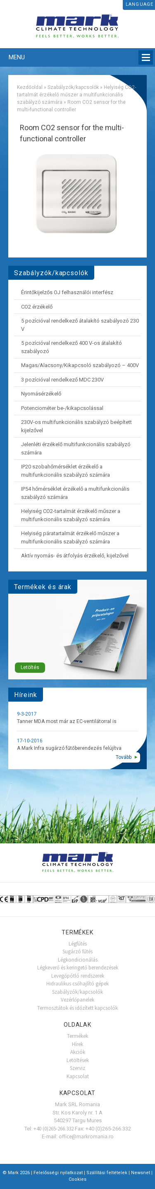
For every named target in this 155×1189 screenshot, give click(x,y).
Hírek (77, 1044)
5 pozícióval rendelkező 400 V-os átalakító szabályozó (71, 347)
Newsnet (140, 1172)
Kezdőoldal (30, 87)
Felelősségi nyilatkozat (58, 1172)
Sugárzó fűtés (77, 951)
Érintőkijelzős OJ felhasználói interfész (67, 292)
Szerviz (77, 1068)
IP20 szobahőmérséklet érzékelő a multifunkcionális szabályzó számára (65, 470)
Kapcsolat (78, 1076)
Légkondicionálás (78, 959)
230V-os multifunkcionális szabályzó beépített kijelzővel (76, 426)
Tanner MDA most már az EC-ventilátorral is (67, 721)
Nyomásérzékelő (41, 394)
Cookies (77, 1179)
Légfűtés (78, 943)
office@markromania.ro (86, 1136)
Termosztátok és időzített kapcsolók (77, 1007)
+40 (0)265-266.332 (53, 1128)
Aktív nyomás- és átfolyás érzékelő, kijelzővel (75, 555)
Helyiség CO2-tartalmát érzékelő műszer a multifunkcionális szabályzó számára (76, 94)
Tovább (123, 757)
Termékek (77, 1035)
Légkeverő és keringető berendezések (77, 967)
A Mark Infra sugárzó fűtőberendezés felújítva (69, 748)
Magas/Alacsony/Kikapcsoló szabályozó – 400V (80, 365)
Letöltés (30, 667)
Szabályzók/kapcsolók (73, 87)
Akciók (77, 1052)
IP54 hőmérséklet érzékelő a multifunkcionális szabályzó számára (75, 493)
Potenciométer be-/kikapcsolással (62, 408)
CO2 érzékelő (36, 307)
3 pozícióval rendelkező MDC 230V (62, 380)
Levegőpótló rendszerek (77, 975)
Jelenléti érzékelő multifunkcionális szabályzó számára (76, 448)
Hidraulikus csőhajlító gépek (77, 983)
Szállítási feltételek (106, 1172)
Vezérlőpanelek (77, 999)
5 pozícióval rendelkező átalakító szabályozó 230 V (80, 325)
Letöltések (78, 1060)
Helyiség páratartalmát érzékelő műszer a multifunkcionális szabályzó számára (70, 537)
